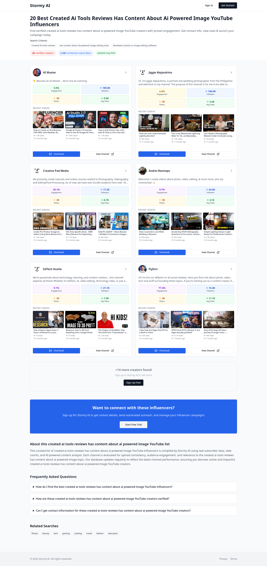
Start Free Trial (133, 424)
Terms (233, 558)
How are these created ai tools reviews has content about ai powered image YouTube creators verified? (102, 499)
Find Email (56, 154)
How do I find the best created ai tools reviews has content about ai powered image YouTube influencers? (104, 487)
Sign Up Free (133, 382)
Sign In (209, 5)
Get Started (227, 5)
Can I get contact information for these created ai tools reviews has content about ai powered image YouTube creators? (113, 510)
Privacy (223, 558)
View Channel (105, 154)
